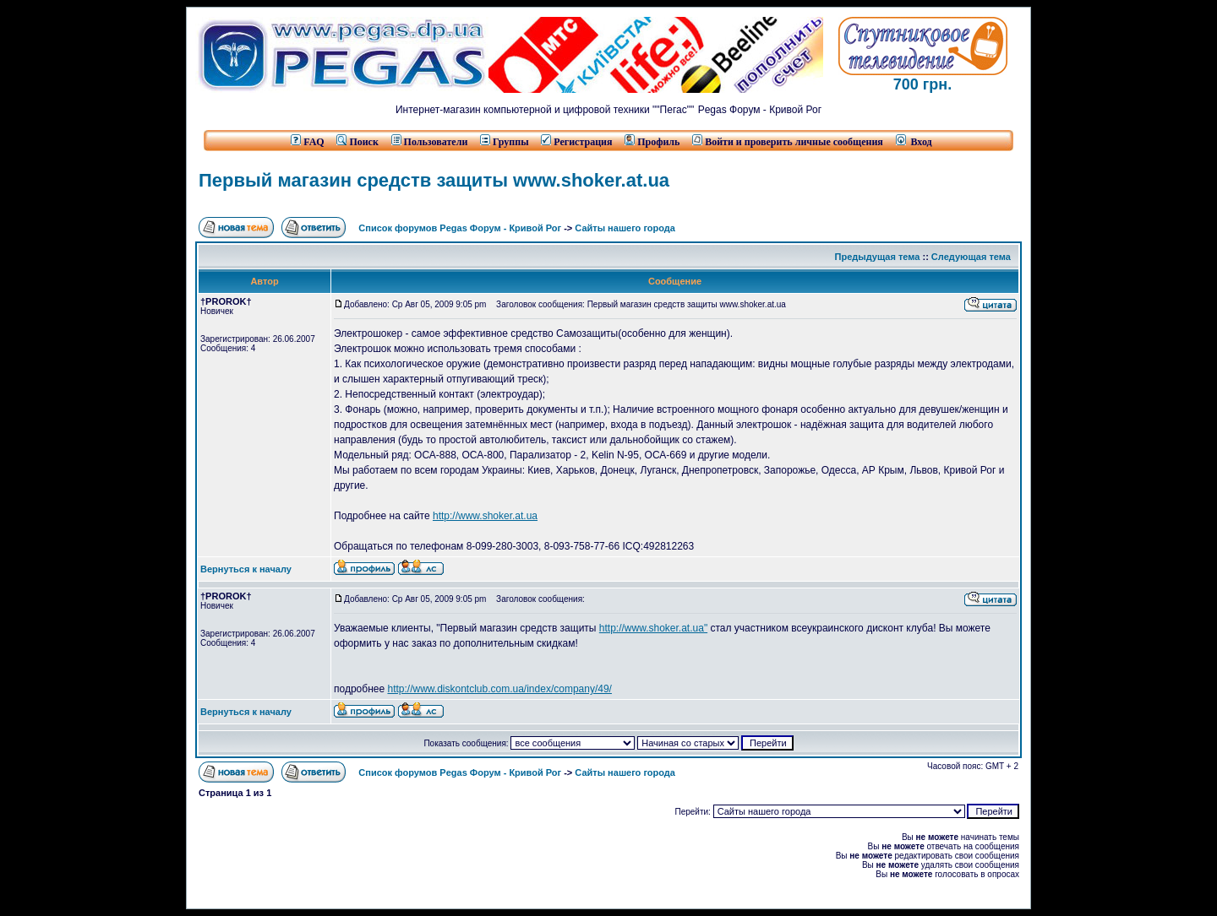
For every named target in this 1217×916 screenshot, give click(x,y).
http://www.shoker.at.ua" (653, 628)
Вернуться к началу (246, 569)
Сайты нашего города (625, 228)
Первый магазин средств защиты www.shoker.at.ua (434, 180)
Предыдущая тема (877, 257)
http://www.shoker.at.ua (485, 516)
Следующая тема (971, 257)
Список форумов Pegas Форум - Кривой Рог (459, 228)
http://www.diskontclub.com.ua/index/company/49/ (499, 689)
